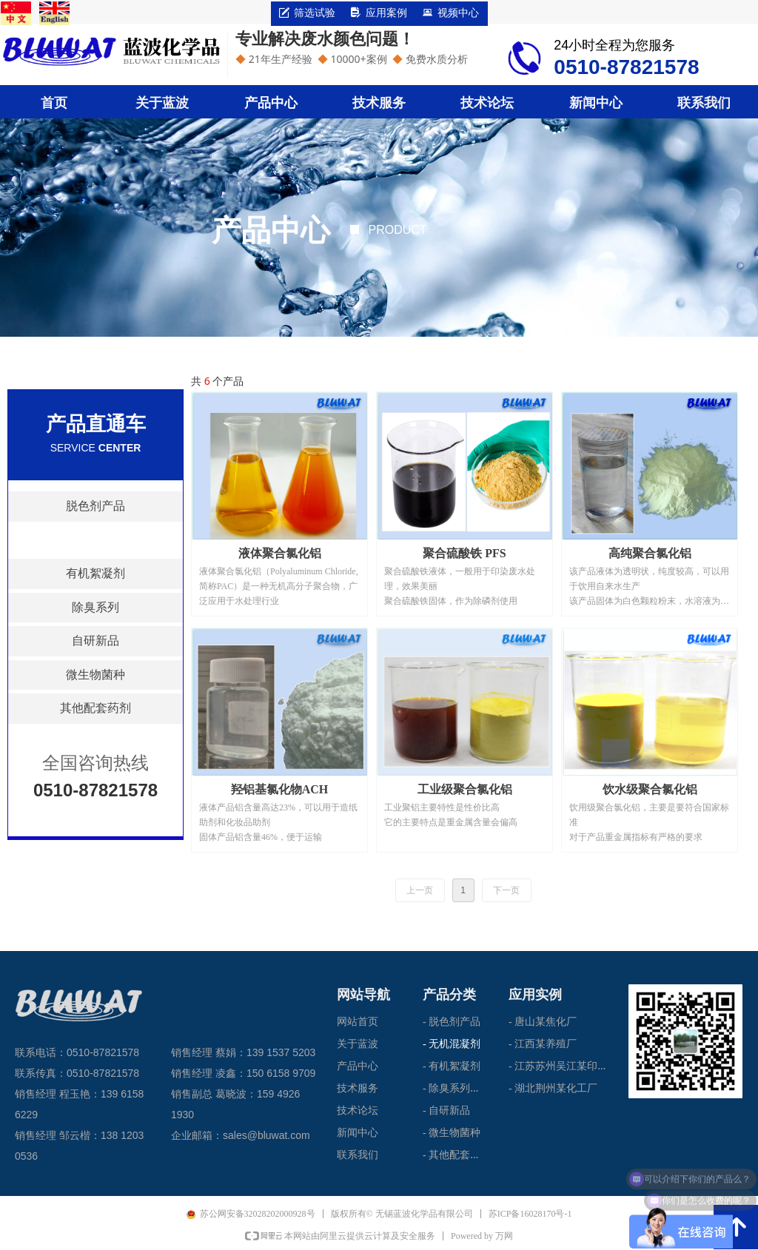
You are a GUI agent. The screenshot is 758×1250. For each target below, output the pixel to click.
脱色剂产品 (95, 506)
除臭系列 (95, 607)
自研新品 (95, 640)
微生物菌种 (95, 674)
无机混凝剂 (95, 540)
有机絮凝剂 (95, 573)
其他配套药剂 (95, 708)
